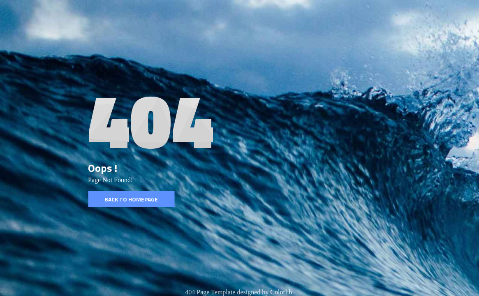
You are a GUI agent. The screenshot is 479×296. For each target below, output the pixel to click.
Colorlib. (282, 292)
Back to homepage (131, 199)
